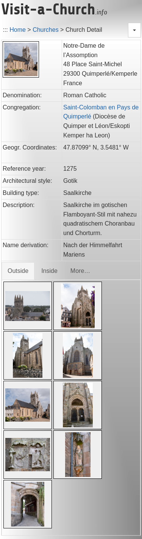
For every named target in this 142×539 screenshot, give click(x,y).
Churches (45, 29)
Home (17, 29)
